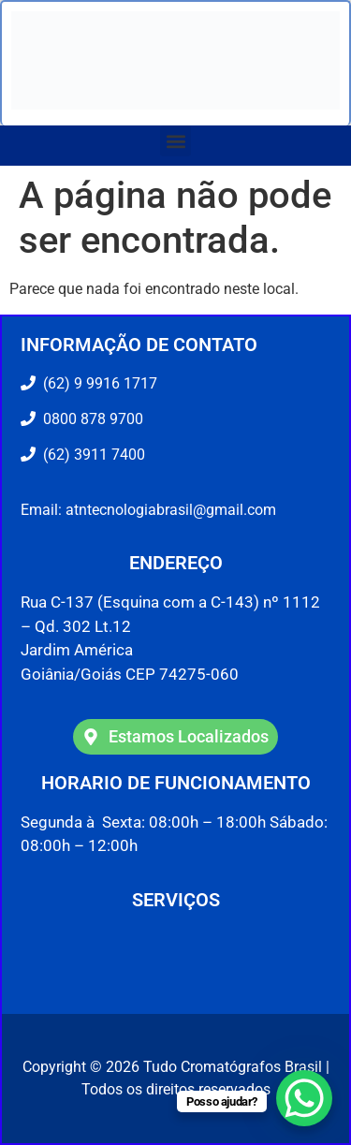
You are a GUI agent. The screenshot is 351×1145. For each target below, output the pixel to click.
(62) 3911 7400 (90, 454)
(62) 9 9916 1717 (98, 383)
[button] (175, 140)
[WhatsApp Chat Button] (304, 1098)
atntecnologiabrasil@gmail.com (171, 510)
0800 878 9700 (89, 419)
